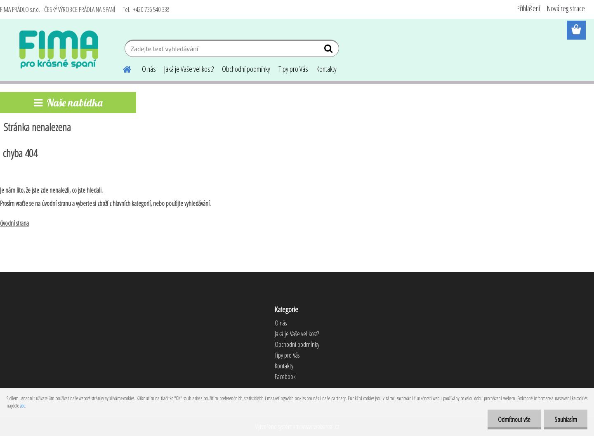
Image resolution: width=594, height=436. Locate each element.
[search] (329, 50)
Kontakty (326, 69)
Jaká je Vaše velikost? (189, 69)
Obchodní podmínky (246, 69)
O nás (149, 69)
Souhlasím (565, 419)
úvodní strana (14, 223)
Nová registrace (566, 8)
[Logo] (59, 49)
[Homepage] (122, 68)
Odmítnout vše (514, 419)
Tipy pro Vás (293, 69)
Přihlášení (528, 8)
